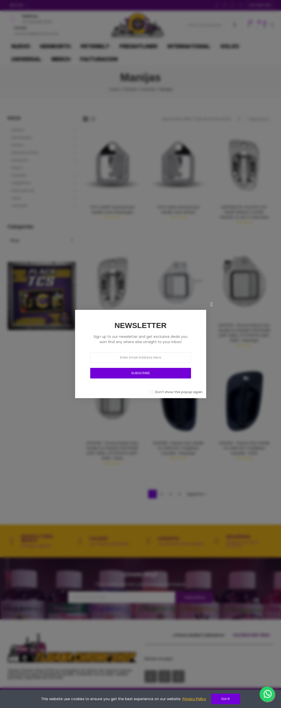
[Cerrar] (211, 304)
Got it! (225, 699)
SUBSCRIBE (140, 373)
